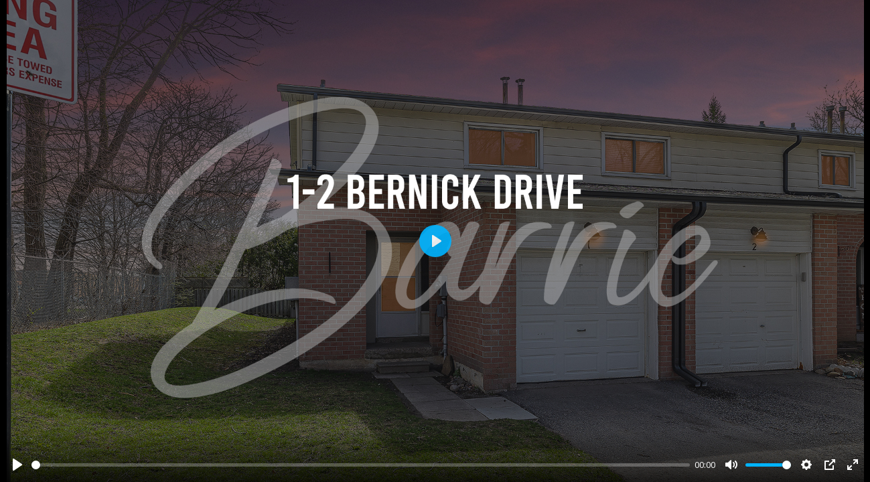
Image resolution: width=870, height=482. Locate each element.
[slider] (360, 465)
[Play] (17, 464)
